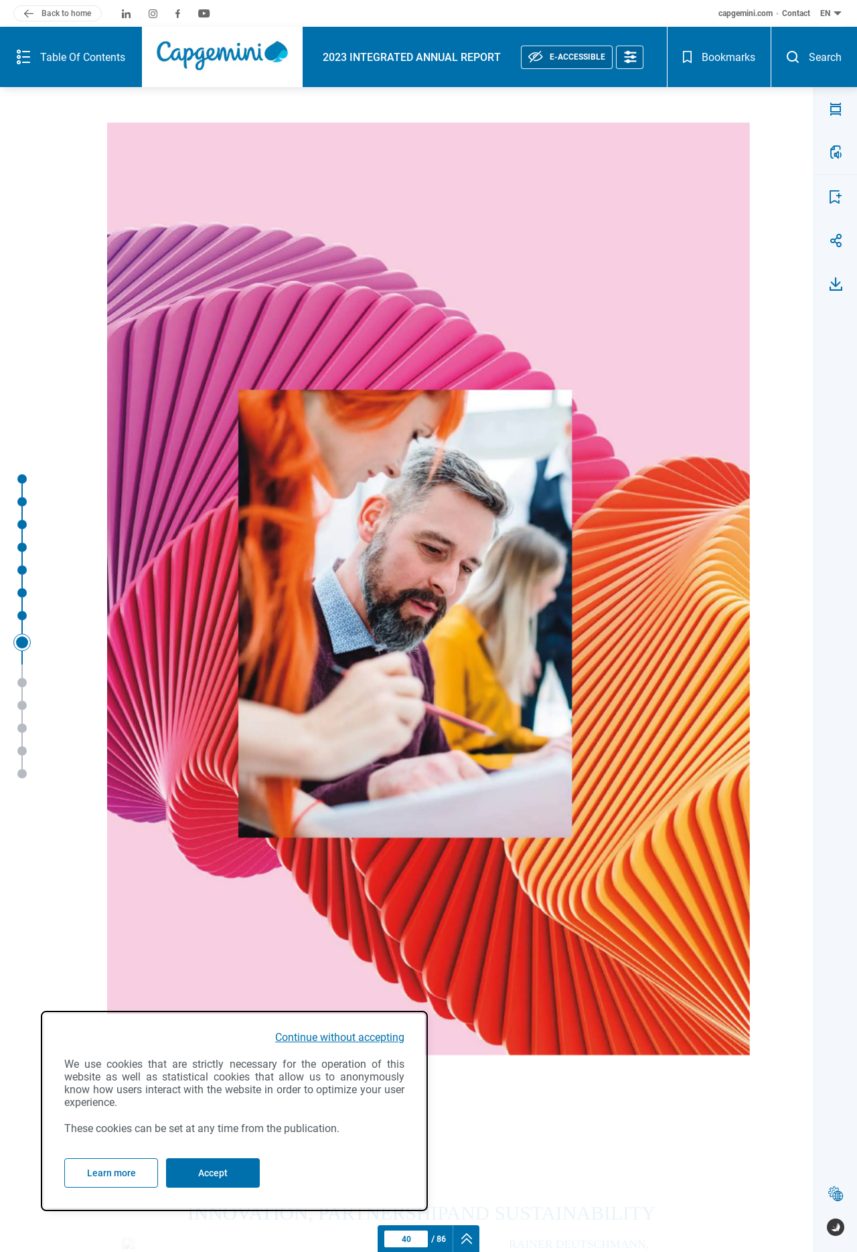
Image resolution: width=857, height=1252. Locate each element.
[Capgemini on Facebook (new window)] (178, 14)
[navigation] (466, 1238)
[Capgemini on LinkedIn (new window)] (126, 14)
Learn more (111, 1173)
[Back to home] (57, 13)
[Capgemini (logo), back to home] (222, 57)
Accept (213, 1173)
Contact (796, 13)
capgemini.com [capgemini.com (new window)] (745, 13)
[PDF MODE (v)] (835, 109)
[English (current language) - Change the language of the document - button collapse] (832, 13)
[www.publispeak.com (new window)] (835, 1227)
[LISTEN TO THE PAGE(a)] (835, 152)
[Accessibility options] (629, 57)
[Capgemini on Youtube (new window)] (203, 14)
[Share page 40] (835, 240)
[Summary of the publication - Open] (71, 57)
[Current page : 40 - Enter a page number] (406, 1239)
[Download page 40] (835, 284)
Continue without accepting (339, 1037)
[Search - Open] (814, 57)
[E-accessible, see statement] (567, 57)
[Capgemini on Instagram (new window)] (153, 14)
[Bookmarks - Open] (719, 57)
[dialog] (234, 1111)
